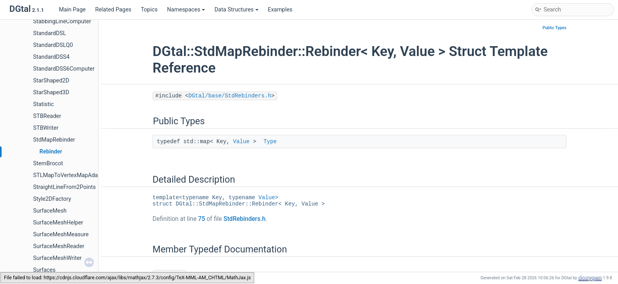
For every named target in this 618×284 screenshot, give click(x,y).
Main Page (72, 9)
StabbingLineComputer (62, 21)
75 (201, 218)
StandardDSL (49, 33)
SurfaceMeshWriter (57, 258)
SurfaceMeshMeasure (61, 234)
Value (241, 141)
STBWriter (45, 128)
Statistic (43, 104)
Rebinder (50, 151)
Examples (280, 9)
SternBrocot (48, 163)
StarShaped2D (51, 80)
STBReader (47, 116)
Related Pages (113, 9)
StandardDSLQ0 (53, 45)
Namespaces (186, 9)
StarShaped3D (51, 92)
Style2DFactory (52, 199)
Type (270, 141)
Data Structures (236, 9)
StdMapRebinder (54, 139)
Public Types (554, 27)
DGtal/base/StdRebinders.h (229, 96)
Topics (149, 9)
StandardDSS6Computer (64, 68)
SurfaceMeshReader (58, 246)
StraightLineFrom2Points (64, 187)
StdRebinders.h (244, 218)
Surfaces (44, 270)
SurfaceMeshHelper (58, 222)
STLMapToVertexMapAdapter (70, 175)
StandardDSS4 (51, 57)
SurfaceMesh (50, 210)
